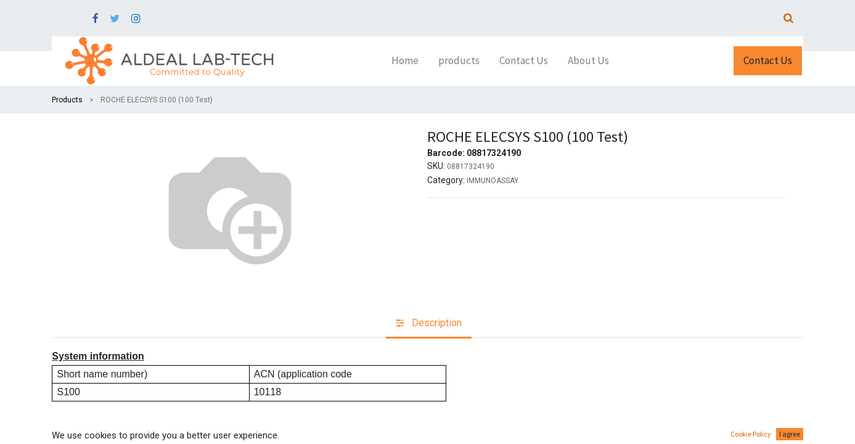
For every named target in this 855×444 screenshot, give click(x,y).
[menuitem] (405, 61)
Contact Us (767, 60)
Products (67, 100)
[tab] (429, 324)
